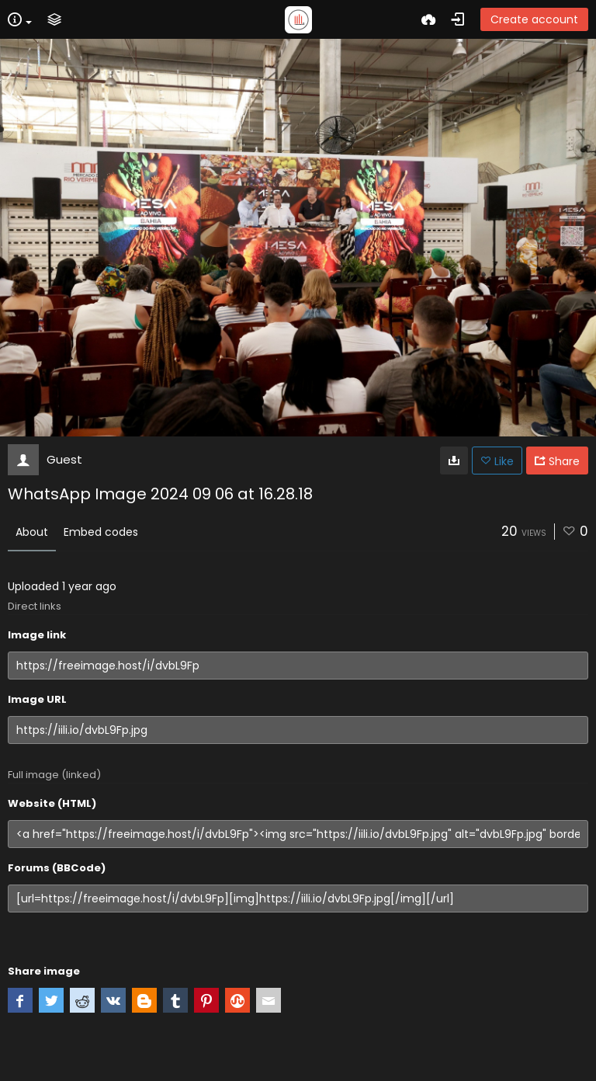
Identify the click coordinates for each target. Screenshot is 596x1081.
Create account (534, 19)
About (32, 532)
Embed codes (101, 532)
